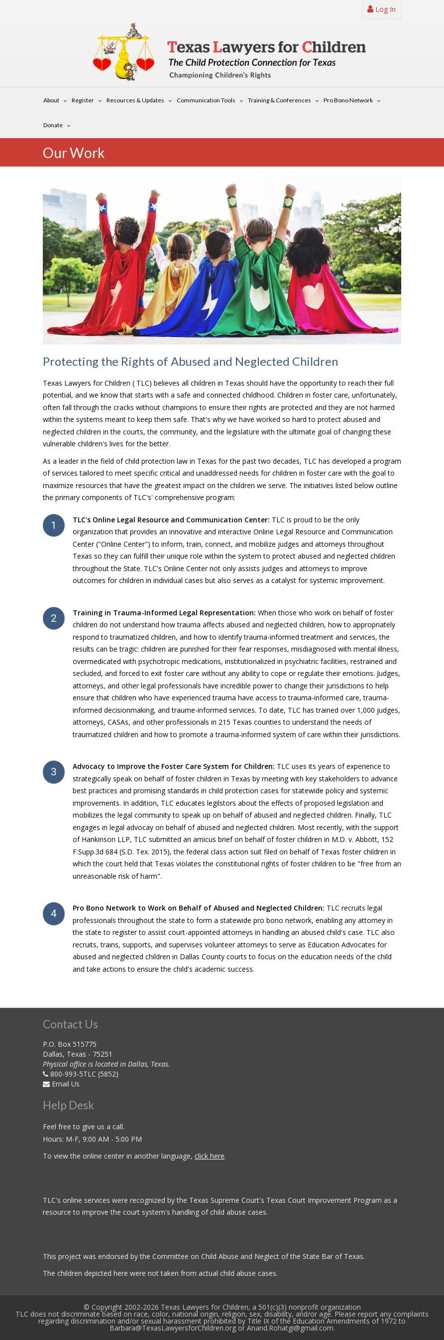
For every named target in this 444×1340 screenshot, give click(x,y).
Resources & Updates (135, 100)
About (51, 100)
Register (83, 100)
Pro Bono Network (348, 100)
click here (209, 1156)
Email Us (66, 1084)
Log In (381, 9)
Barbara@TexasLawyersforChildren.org (173, 1328)
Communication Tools (206, 100)
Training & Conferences (279, 100)
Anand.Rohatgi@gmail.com (290, 1328)
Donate (53, 125)
